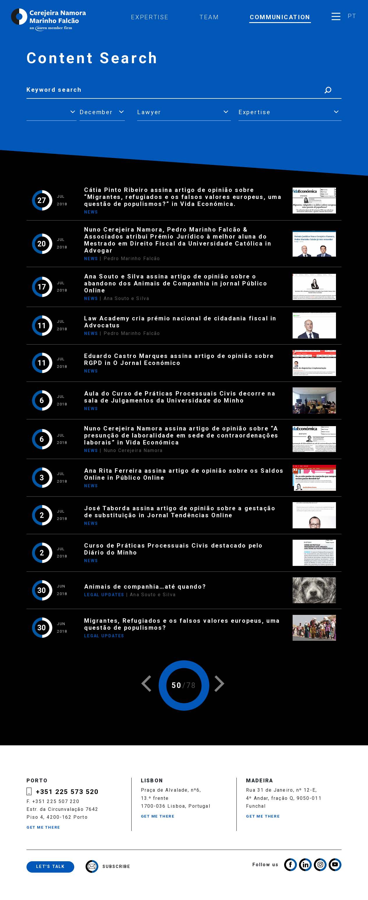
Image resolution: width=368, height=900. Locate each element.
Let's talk (50, 866)
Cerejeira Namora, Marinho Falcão (49, 19)
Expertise (150, 17)
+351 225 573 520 (67, 791)
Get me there (43, 827)
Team (209, 17)
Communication (280, 17)
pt (352, 16)
